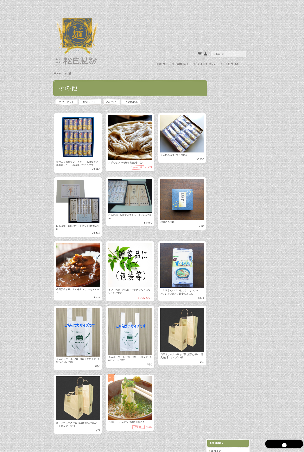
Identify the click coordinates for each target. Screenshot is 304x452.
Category (207, 57)
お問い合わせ (222, 232)
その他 (218, 117)
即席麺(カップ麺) (224, 110)
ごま (217, 83)
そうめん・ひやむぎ (225, 188)
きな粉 (218, 96)
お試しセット (91, 94)
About (182, 57)
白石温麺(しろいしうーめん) (230, 103)
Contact (233, 57)
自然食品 (219, 76)
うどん (218, 165)
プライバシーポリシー (226, 239)
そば (216, 157)
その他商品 (133, 94)
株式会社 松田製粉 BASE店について (230, 223)
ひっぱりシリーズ (224, 172)
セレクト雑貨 (221, 180)
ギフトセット (66, 94)
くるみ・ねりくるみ (226, 89)
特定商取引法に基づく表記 (229, 247)
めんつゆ (113, 94)
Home (162, 57)
